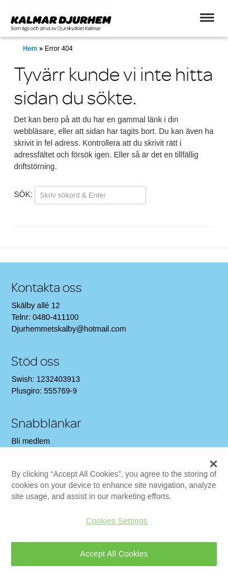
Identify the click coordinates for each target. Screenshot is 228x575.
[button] (207, 17)
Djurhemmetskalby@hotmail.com (68, 328)
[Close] (213, 464)
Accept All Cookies (114, 553)
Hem (30, 48)
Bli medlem (30, 441)
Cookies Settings (116, 520)
